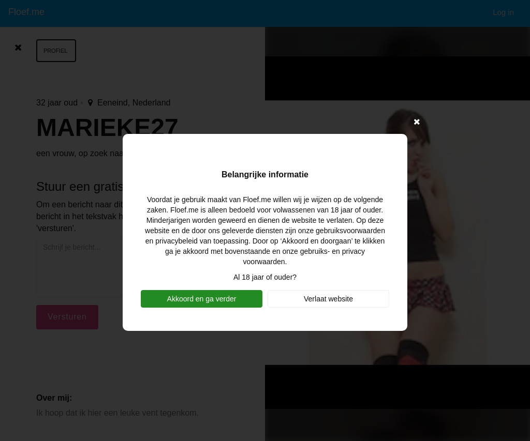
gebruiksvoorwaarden (350, 230)
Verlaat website (328, 299)
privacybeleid (176, 241)
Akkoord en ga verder (202, 299)
